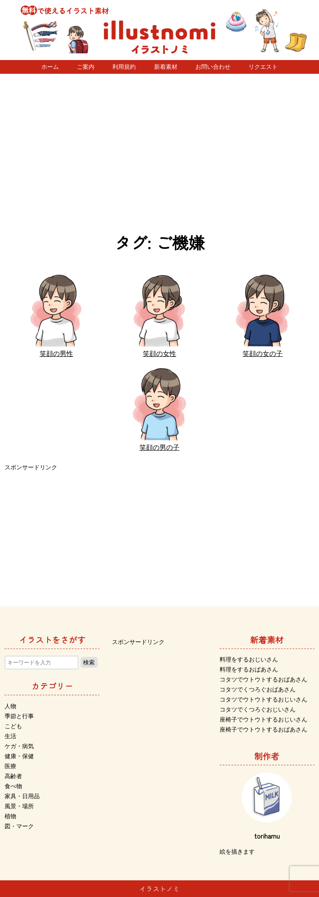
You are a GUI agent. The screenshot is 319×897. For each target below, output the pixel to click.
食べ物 (13, 786)
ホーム (50, 66)
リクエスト (263, 66)
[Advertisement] (159, 153)
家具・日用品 (22, 796)
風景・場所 (19, 806)
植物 (10, 816)
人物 (10, 706)
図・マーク (19, 826)
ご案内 (85, 66)
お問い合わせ (212, 66)
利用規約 (124, 66)
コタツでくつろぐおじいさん (258, 709)
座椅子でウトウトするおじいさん (263, 719)
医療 (10, 766)
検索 (89, 662)
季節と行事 (19, 716)
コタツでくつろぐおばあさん (258, 689)
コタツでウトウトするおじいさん (263, 699)
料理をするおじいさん (249, 659)
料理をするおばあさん (249, 669)
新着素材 (165, 66)
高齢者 (13, 776)
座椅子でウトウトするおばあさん (263, 729)
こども (13, 726)
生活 (10, 736)
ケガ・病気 (19, 746)
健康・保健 (19, 756)
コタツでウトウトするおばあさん (263, 679)
